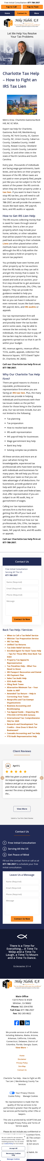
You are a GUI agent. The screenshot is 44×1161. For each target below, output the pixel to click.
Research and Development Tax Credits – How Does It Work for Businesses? (22, 727)
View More (22, 809)
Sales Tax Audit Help (16, 678)
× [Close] (24, 1136)
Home (7, 13)
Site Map (22, 1066)
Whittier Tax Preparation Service (23, 638)
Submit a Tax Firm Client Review (22, 818)
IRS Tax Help (13, 641)
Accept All (13, 1148)
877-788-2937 (27, 1010)
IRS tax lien (18, 392)
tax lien (7, 192)
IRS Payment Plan (15, 675)
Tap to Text (32, 7)
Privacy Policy (22, 1063)
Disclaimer (22, 1059)
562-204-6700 (26, 1006)
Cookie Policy (14, 1096)
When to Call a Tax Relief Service (22, 635)
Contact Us (22, 13)
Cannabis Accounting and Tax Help (23, 733)
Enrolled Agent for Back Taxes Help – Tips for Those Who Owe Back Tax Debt (24, 653)
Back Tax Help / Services (17, 629)
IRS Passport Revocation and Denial (24, 672)
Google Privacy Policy (17, 1123)
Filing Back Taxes (15, 684)
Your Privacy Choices (22, 1093)
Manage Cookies (30, 1096)
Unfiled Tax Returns (16, 644)
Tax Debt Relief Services (18, 647)
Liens (6, 243)
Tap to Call (11, 7)
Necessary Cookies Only (13, 1154)
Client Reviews (22, 751)
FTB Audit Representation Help (22, 736)
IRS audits (30, 306)
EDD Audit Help (14, 681)
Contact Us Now (22, 619)
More (36, 13)
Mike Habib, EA (30, 1152)
